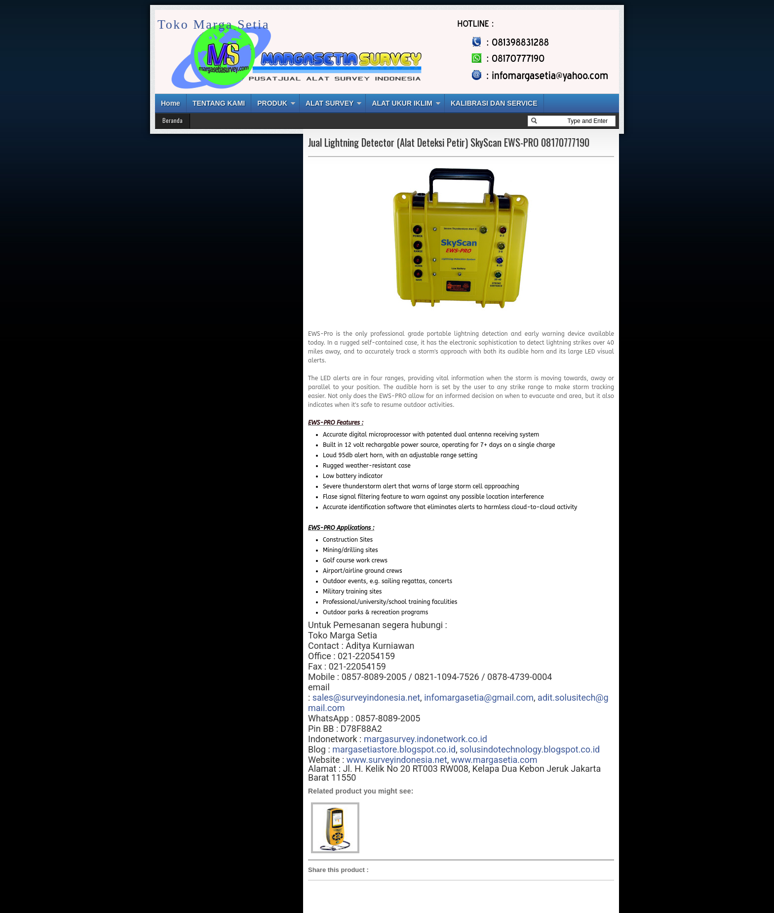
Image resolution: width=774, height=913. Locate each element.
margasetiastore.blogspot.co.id (394, 749)
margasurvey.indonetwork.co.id (425, 739)
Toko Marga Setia (213, 24)
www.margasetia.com (494, 759)
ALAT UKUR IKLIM (402, 103)
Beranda (172, 120)
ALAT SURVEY (330, 103)
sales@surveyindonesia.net (366, 697)
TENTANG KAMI (219, 103)
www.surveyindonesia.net (397, 759)
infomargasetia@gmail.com (479, 697)
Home (170, 103)
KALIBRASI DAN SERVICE (494, 103)
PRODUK (272, 103)
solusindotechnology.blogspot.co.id (530, 749)
